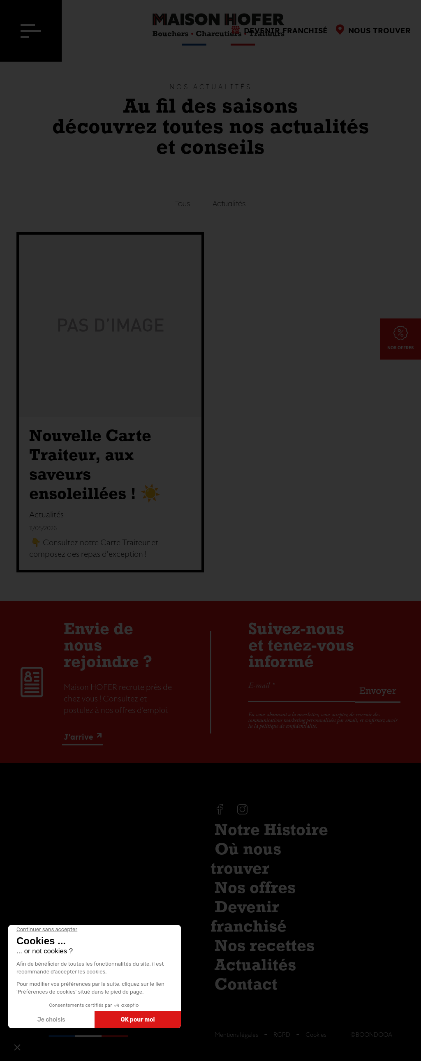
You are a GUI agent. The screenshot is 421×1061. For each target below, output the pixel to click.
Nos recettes (265, 947)
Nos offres (255, 889)
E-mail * (261, 685)
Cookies (315, 1035)
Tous (182, 203)
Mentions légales (236, 1035)
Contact (246, 985)
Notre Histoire (271, 831)
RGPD (281, 1035)
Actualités (229, 203)
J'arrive (78, 737)
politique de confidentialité (287, 726)
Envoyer (377, 692)
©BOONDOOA (371, 1035)
